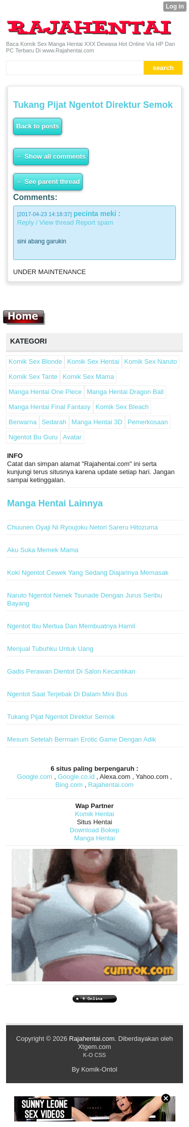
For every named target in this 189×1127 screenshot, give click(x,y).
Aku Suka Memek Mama (43, 550)
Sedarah (54, 422)
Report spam (94, 222)
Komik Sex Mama (88, 376)
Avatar (72, 437)
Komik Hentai (94, 814)
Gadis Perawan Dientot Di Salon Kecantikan (71, 671)
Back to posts (37, 126)
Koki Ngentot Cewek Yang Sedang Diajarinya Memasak (87, 572)
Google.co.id (76, 776)
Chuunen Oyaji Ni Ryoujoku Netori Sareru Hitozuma (82, 527)
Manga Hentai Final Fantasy (50, 407)
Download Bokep (94, 830)
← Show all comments (51, 156)
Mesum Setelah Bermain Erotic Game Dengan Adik (81, 739)
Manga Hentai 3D (97, 422)
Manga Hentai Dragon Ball (125, 391)
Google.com (34, 776)
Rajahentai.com (111, 784)
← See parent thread (48, 181)
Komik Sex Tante (33, 376)
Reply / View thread (45, 222)
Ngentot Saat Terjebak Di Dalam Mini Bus (67, 694)
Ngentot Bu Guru (33, 437)
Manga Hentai (94, 838)
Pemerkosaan (148, 422)
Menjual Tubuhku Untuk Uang (50, 648)
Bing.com (69, 784)
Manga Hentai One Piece (45, 391)
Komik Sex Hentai (93, 361)
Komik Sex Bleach (122, 407)
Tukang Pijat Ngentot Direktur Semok (61, 716)
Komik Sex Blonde (35, 361)
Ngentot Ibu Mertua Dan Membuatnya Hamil (71, 626)
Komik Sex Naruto (150, 361)
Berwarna (23, 422)
